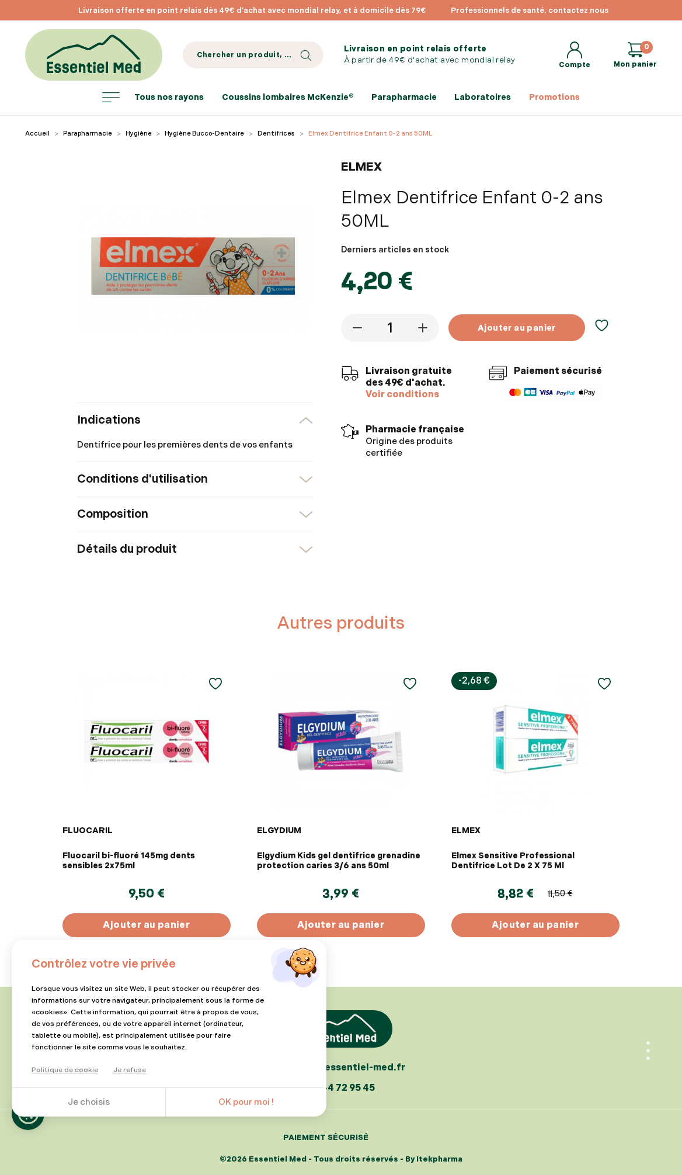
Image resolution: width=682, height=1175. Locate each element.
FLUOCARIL (87, 831)
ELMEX (466, 831)
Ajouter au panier (517, 328)
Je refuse (129, 1070)
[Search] (253, 54)
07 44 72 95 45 (341, 1088)
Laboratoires (482, 97)
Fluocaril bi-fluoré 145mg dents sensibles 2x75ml (128, 861)
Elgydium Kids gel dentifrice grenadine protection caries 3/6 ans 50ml (338, 861)
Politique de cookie (65, 1070)
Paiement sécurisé (325, 1138)
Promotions (554, 97)
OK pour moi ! (246, 1102)
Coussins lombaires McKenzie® (288, 97)
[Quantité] (390, 328)
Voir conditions (402, 394)
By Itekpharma (433, 1159)
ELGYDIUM (279, 831)
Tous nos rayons (153, 97)
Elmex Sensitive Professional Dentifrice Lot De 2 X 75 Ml (513, 861)
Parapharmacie (404, 97)
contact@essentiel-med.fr (341, 1067)
